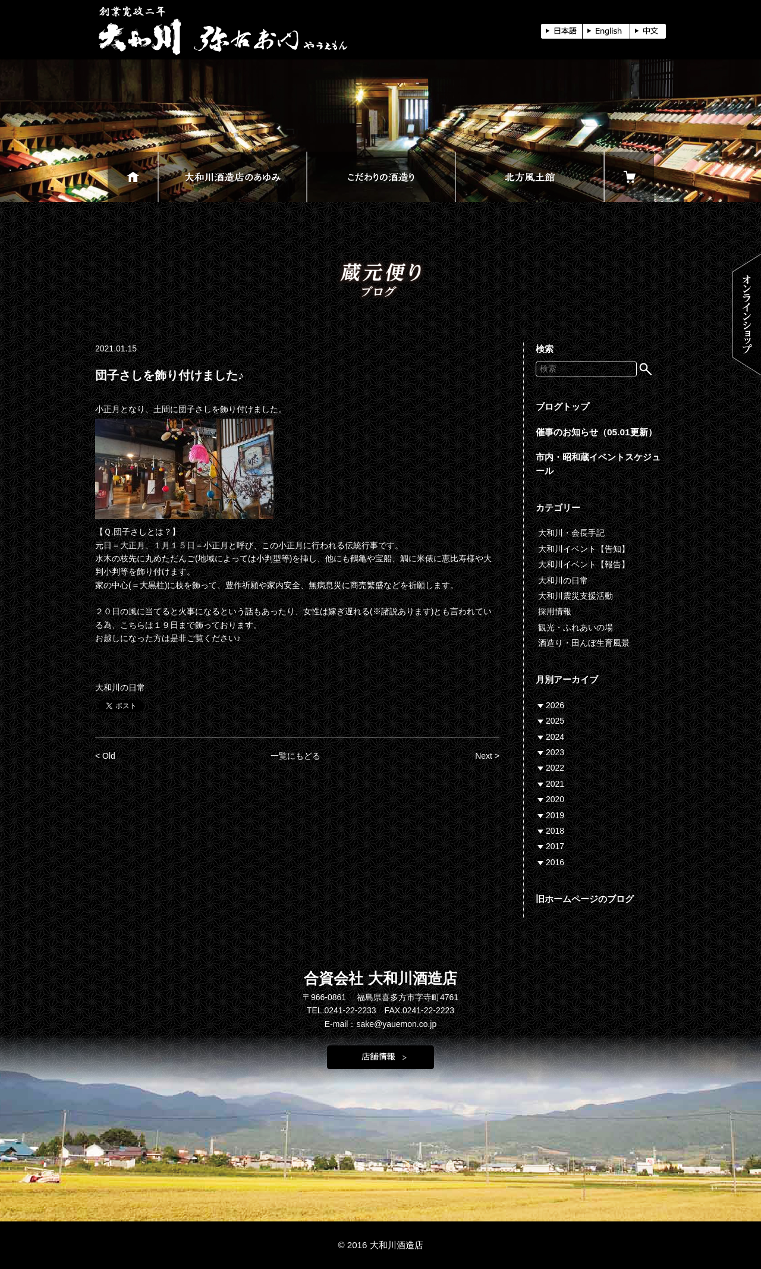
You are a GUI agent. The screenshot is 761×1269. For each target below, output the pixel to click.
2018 (555, 830)
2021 (555, 784)
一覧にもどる (295, 756)
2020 (555, 799)
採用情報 (554, 611)
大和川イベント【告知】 (584, 549)
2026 (555, 705)
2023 (555, 752)
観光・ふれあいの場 (575, 627)
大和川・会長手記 (571, 533)
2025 (555, 720)
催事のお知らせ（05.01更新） (596, 432)
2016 (555, 862)
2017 (555, 846)
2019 (555, 815)
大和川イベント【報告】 (584, 564)
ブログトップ (562, 406)
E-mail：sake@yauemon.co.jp (381, 1024)
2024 (555, 737)
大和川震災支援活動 (575, 596)
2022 (555, 767)
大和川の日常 (120, 687)
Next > (487, 756)
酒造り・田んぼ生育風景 (584, 643)
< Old (105, 756)
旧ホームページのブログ (585, 899)
